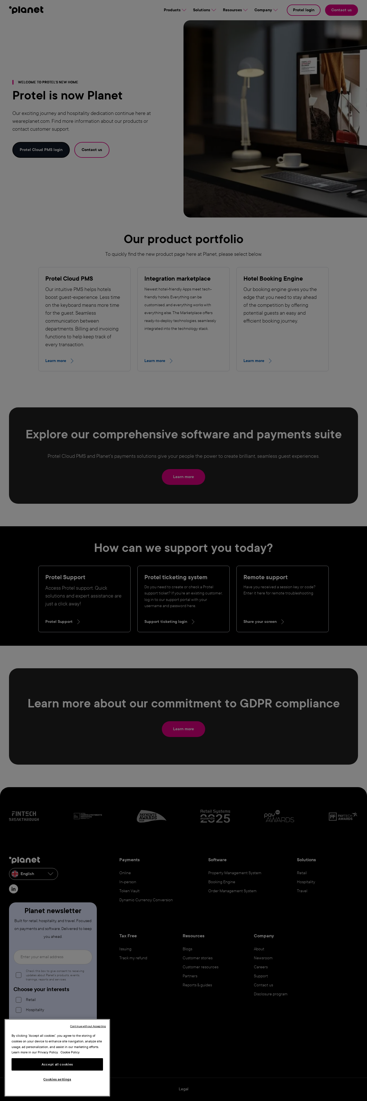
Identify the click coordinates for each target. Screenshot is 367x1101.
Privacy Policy (48, 1052)
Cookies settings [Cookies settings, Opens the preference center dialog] (57, 1079)
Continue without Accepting (88, 1026)
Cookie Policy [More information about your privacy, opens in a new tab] (70, 1052)
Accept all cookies (57, 1064)
